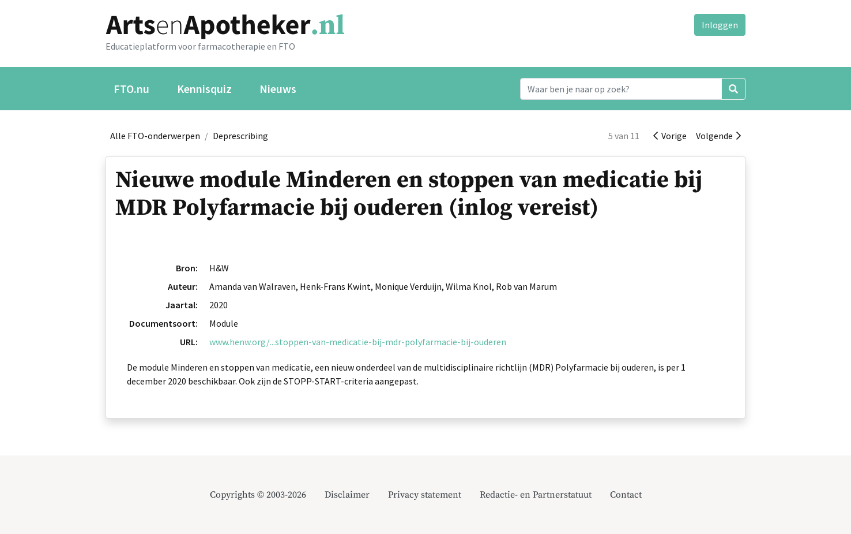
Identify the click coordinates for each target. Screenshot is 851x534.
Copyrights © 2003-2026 (258, 495)
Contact (626, 495)
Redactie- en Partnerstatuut (536, 495)
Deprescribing (240, 135)
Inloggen (720, 25)
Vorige (670, 135)
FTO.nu (131, 88)
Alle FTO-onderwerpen (155, 135)
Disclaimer (347, 495)
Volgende (718, 135)
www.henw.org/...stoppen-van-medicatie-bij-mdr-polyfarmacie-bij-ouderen (357, 342)
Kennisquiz (204, 88)
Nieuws (277, 88)
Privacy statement (424, 495)
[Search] (621, 89)
